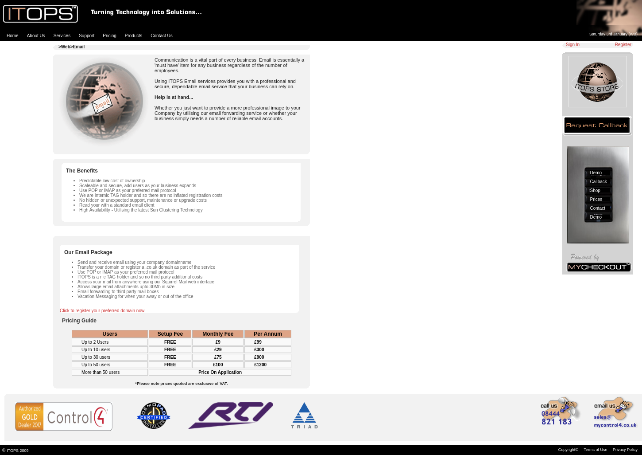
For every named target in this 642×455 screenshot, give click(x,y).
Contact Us (161, 35)
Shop (595, 190)
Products (133, 35)
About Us (36, 35)
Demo (596, 172)
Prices (596, 199)
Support (86, 35)
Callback (598, 181)
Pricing (109, 35)
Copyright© (568, 449)
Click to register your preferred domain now (102, 310)
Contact (597, 208)
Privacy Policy (625, 449)
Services (62, 35)
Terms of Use (595, 449)
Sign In (573, 44)
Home (13, 35)
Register (623, 44)
